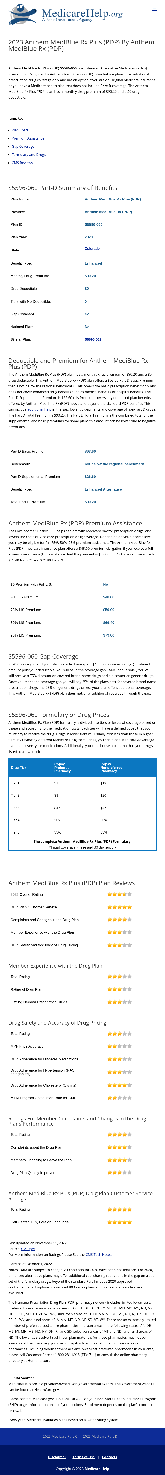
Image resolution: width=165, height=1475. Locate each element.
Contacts (109, 1457)
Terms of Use (83, 1457)
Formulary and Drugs (29, 154)
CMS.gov (28, 1248)
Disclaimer (57, 1457)
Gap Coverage (23, 146)
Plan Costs (20, 130)
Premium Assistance (28, 138)
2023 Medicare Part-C (60, 1436)
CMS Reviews (22, 162)
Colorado (92, 248)
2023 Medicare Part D (100, 1436)
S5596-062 (93, 339)
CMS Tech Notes (99, 1254)
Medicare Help (97, 1468)
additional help (39, 409)
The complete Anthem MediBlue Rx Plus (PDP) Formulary (82, 841)
